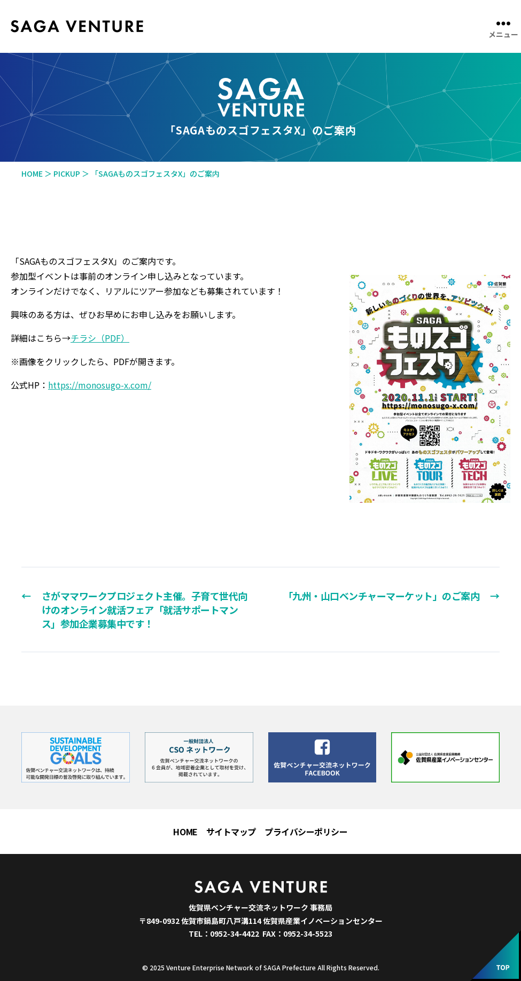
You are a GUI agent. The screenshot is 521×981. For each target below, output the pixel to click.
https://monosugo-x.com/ (99, 384)
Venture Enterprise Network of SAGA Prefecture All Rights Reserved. (272, 967)
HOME (185, 831)
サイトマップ (231, 831)
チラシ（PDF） (100, 337)
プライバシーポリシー (306, 831)
